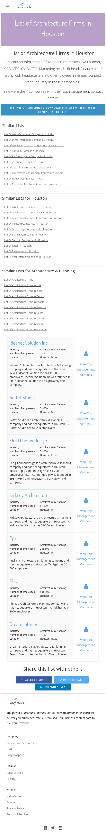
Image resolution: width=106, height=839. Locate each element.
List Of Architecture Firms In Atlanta (24, 302)
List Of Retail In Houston (18, 245)
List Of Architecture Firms (18, 279)
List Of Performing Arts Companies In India (28, 156)
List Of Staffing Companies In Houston (25, 234)
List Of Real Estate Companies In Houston (27, 257)
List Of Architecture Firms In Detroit (24, 296)
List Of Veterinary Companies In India (25, 162)
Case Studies (15, 773)
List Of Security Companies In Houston (26, 240)
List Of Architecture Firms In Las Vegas (26, 318)
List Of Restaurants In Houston (21, 251)
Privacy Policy (15, 808)
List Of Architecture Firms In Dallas (23, 313)
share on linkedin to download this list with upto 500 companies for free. (53, 109)
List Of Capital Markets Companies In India (28, 167)
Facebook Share (34, 679)
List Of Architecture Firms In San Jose (25, 307)
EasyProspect (15, 755)
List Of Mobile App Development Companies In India (34, 145)
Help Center (14, 796)
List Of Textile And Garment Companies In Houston (33, 218)
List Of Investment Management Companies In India (33, 173)
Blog (9, 749)
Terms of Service (17, 814)
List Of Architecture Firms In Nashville (25, 329)
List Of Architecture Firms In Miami (23, 324)
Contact (11, 802)
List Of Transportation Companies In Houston (30, 212)
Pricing (11, 778)
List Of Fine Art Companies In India (23, 178)
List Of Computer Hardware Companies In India (31, 184)
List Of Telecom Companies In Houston (26, 223)
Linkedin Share (53, 687)
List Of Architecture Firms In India (23, 290)
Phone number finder (20, 743)
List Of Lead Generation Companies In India (29, 134)
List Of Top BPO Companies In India (24, 151)
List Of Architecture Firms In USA (22, 285)
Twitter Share (72, 679)
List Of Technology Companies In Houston (28, 229)
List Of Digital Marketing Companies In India (29, 139)
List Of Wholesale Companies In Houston (27, 207)
